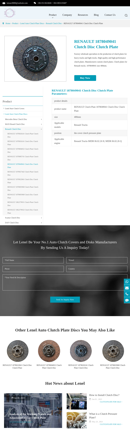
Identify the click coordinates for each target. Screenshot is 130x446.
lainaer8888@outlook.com (17, 3)
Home (8, 23)
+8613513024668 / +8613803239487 (52, 3)
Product (52, 16)
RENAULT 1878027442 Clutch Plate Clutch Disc (22, 173)
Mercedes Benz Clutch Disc (16, 119)
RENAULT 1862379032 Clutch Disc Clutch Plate (22, 211)
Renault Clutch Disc (54, 23)
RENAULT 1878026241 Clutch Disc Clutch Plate (22, 142)
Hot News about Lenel (65, 383)
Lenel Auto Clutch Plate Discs (32, 23)
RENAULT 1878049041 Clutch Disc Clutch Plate (83, 23)
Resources (83, 16)
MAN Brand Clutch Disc (15, 124)
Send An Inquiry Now (65, 300)
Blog (96, 16)
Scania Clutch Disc (12, 218)
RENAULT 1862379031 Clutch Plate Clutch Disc (22, 203)
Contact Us (109, 16)
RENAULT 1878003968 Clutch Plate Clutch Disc (22, 188)
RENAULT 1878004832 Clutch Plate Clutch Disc (22, 150)
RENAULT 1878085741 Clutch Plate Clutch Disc (22, 158)
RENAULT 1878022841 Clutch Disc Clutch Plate (22, 181)
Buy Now (85, 77)
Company (67, 16)
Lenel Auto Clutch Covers (14, 109)
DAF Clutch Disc (12, 223)
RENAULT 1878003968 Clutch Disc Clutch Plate (22, 196)
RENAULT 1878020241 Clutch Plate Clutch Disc (22, 135)
